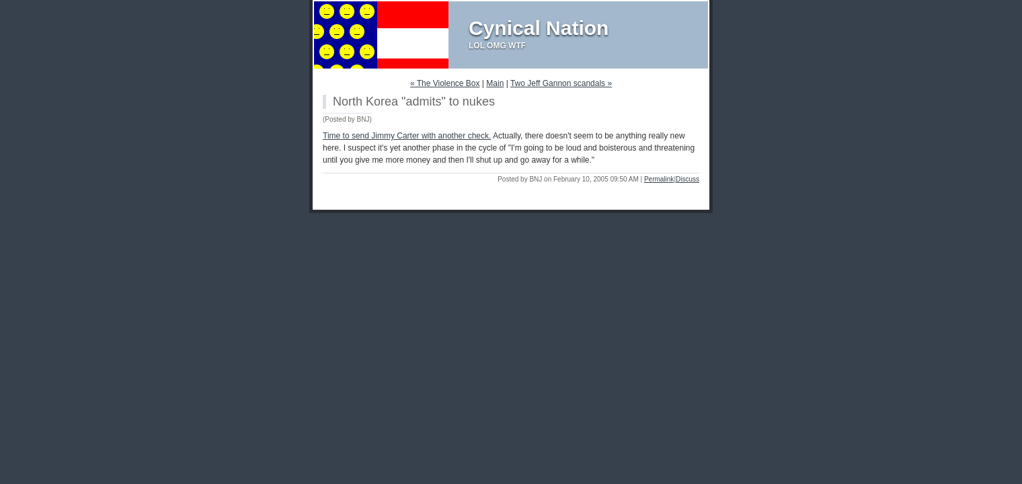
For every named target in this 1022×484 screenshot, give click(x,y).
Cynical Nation (538, 28)
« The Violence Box (445, 83)
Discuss (687, 179)
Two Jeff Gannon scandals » (561, 83)
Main (495, 83)
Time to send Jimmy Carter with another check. (407, 135)
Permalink (659, 179)
